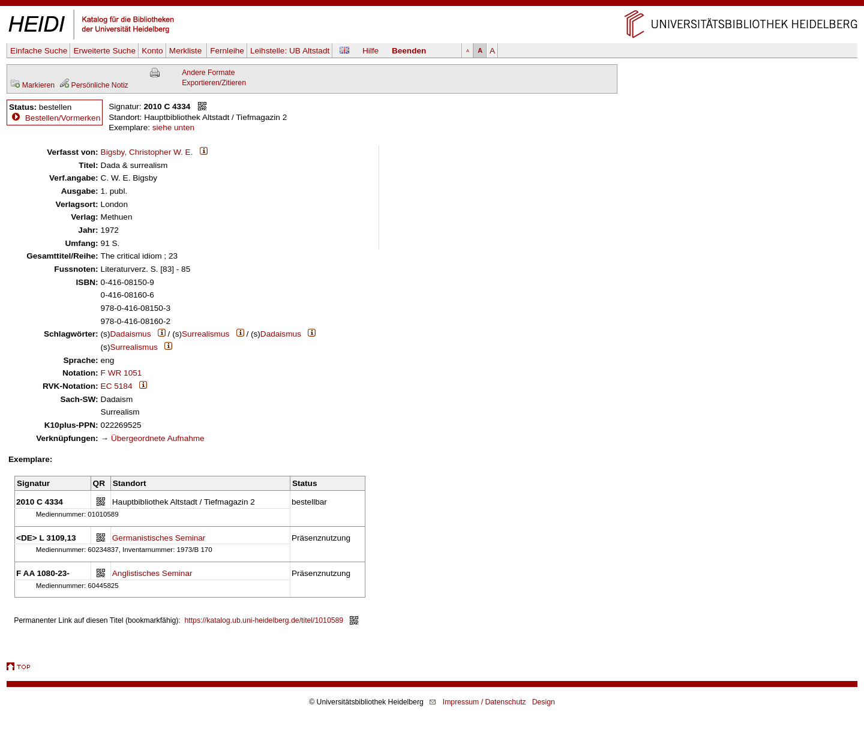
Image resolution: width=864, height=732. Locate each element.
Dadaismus (130, 333)
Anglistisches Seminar (152, 573)
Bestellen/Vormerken (62, 117)
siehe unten (173, 127)
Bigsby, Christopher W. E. (147, 152)
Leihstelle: (289, 50)
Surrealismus (205, 333)
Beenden (409, 50)
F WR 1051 (121, 372)
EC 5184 (117, 386)
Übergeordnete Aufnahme (158, 438)
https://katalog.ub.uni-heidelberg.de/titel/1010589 (264, 620)
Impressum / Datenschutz (484, 702)
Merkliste (186, 50)
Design (543, 702)
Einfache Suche (38, 50)
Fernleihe (227, 50)
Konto (152, 50)
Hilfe (370, 50)
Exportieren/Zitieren (214, 83)
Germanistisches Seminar (159, 537)
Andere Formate (208, 72)
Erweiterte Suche (104, 50)
